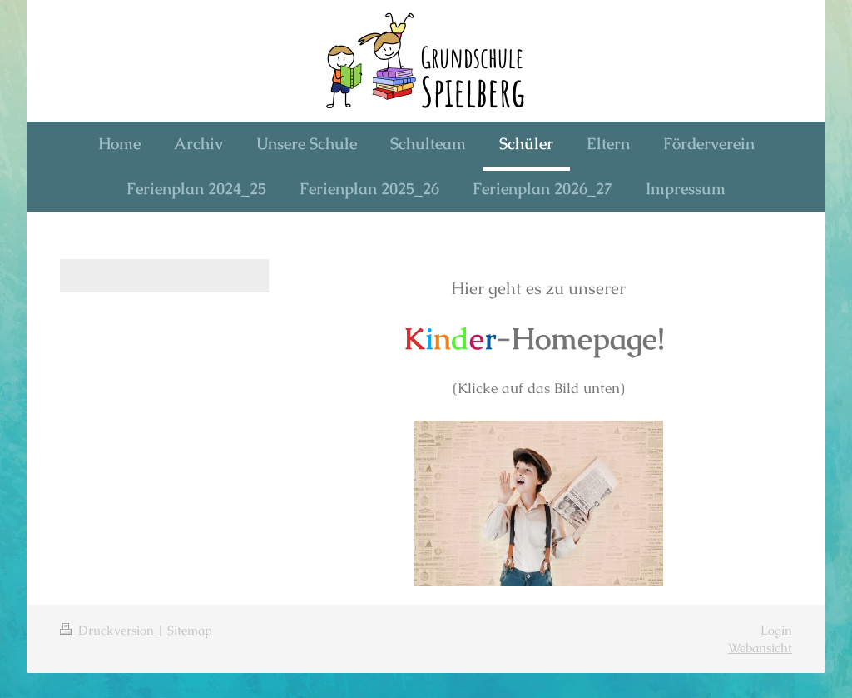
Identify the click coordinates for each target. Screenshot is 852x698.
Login (776, 630)
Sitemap (189, 630)
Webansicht (760, 648)
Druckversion (108, 630)
